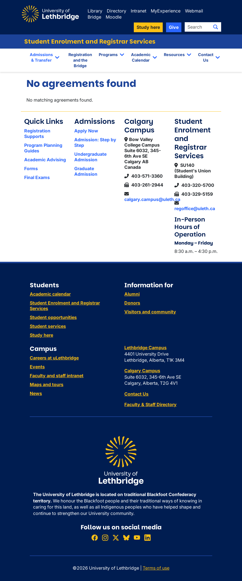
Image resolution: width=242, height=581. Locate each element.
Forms (31, 168)
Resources (174, 54)
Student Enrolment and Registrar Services (89, 41)
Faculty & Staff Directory (150, 404)
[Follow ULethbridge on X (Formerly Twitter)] (115, 537)
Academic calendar (50, 294)
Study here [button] (148, 27)
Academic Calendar (140, 57)
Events (37, 366)
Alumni (132, 294)
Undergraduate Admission (90, 156)
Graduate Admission (85, 171)
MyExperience (166, 11)
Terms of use (156, 568)
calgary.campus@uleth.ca (152, 199)
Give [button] (174, 27)
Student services (48, 326)
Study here (41, 335)
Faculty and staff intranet (56, 375)
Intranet (138, 11)
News (36, 393)
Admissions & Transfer (41, 57)
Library (95, 11)
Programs (108, 54)
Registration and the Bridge (80, 60)
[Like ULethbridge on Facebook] (94, 537)
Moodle (114, 17)
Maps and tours (46, 384)
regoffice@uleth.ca (194, 208)
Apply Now (86, 131)
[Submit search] (215, 27)
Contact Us (205, 57)
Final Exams (37, 177)
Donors (132, 303)
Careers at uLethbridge (54, 358)
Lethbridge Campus (145, 347)
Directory (116, 11)
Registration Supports (37, 133)
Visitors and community (150, 312)
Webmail (194, 11)
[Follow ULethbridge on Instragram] (105, 537)
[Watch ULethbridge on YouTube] (136, 537)
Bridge (94, 17)
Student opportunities (53, 317)
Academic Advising (45, 159)
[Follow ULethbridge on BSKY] (126, 537)
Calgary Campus (142, 370)
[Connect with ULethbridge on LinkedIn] (147, 537)
